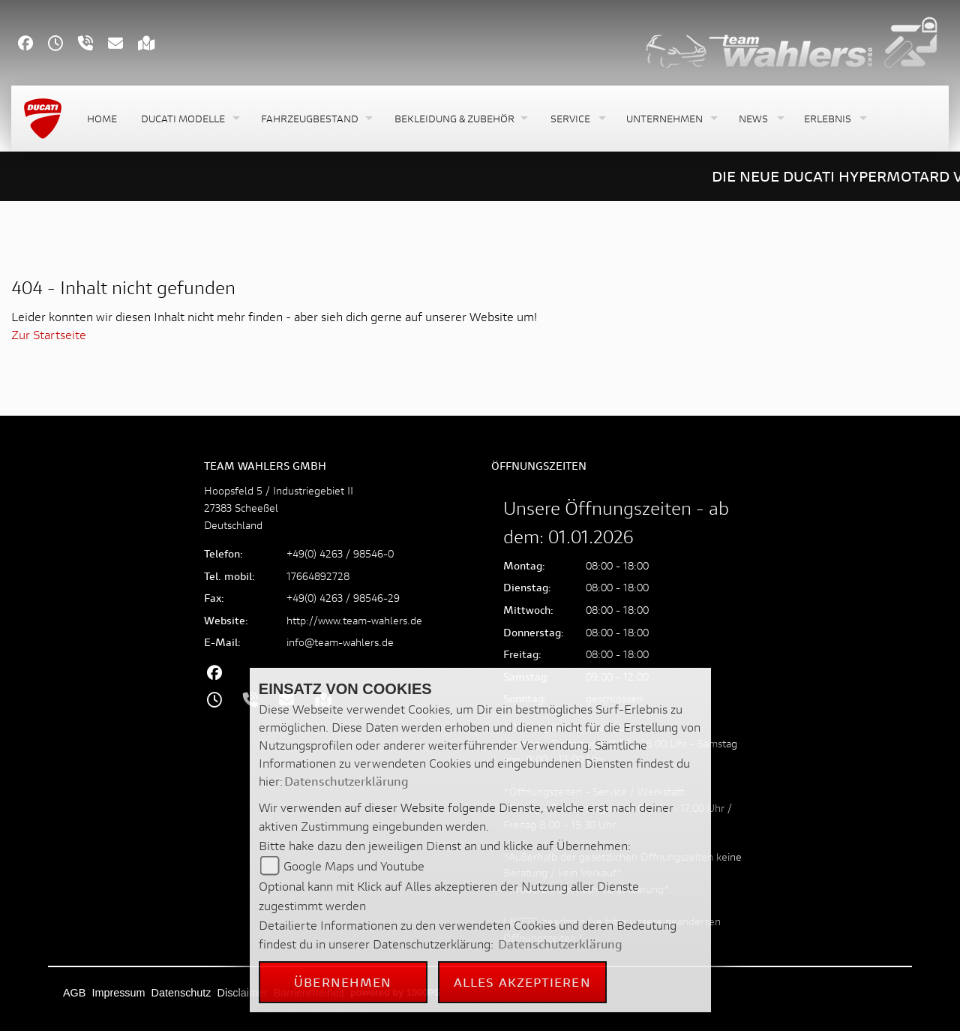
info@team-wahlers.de (340, 642)
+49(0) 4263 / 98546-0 (340, 553)
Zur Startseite (48, 334)
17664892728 (318, 576)
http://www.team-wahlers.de (354, 620)
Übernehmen (343, 982)
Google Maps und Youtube (354, 865)
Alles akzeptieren (522, 982)
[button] (189, 119)
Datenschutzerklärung (346, 781)
